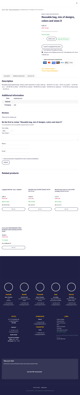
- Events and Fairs (60, 321)
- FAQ (57, 325)
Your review (6, 133)
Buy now (13, 209)
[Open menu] (76, 3)
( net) (45, 28)
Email (4, 151)
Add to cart (51, 39)
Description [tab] (7, 76)
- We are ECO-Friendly (61, 332)
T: (9, 330)
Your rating (5, 128)
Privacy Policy (36, 387)
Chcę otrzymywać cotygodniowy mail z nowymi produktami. (21, 158)
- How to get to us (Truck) (62, 330)
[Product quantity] (44, 39)
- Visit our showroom (61, 323)
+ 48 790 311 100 (14, 330)
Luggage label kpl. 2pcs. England (11, 189)
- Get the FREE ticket (61, 339)
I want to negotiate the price (52, 46)
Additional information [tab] (19, 76)
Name (4, 143)
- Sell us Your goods (61, 326)
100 (15, 105)
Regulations (44, 387)
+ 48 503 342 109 (40, 333)
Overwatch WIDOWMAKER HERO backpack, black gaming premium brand (12, 229)
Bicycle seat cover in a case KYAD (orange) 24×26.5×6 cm (65, 190)
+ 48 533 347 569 (40, 322)
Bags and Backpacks (50, 14)
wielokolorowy (18, 98)
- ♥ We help (58, 328)
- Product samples (60, 319)
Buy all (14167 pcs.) (64, 39)
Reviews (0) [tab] (31, 76)
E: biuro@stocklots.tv (14, 332)
